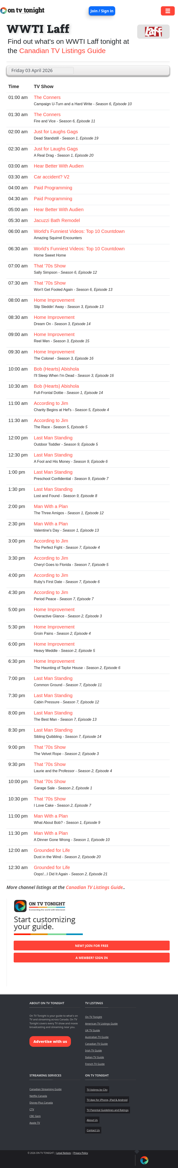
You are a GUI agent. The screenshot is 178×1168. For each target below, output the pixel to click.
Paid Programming (53, 187)
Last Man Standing (53, 437)
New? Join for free (91, 945)
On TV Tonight (93, 1017)
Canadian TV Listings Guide (62, 50)
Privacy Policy (80, 1153)
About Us (92, 1120)
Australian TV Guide (96, 1037)
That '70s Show (50, 265)
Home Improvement (54, 300)
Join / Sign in (102, 10)
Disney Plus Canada (41, 1102)
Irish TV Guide (93, 1050)
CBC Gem (35, 1116)
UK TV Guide (92, 1030)
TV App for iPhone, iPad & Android (107, 1099)
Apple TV (34, 1122)
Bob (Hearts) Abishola (56, 368)
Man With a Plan (51, 506)
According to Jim (51, 403)
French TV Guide (95, 1064)
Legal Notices (63, 1153)
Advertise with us (50, 1041)
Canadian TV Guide (96, 1043)
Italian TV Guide (94, 1057)
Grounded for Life (52, 850)
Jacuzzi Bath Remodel (57, 220)
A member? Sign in (92, 957)
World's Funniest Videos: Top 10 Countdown (79, 231)
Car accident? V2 (51, 176)
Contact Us (93, 1130)
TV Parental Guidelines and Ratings (107, 1110)
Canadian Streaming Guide (45, 1089)
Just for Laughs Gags (56, 131)
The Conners (47, 97)
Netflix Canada (38, 1096)
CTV (31, 1109)
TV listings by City (97, 1089)
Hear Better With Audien (59, 165)
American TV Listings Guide (101, 1023)
